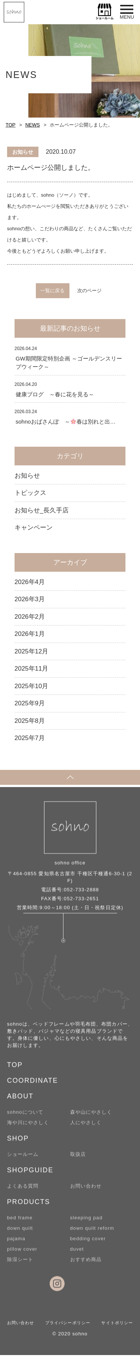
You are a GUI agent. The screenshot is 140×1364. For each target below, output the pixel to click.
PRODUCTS (28, 1205)
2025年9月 (30, 703)
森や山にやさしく (91, 1115)
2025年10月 (32, 686)
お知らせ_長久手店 (42, 510)
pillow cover (22, 1252)
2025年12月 (32, 651)
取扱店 (78, 1157)
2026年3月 (30, 599)
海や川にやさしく (28, 1126)
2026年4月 (30, 582)
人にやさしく (86, 1126)
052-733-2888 (81, 893)
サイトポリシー (117, 1326)
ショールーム (23, 1157)
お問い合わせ (86, 1189)
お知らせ (27, 475)
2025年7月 (30, 738)
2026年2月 (30, 616)
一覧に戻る (52, 290)
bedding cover (88, 1242)
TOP (11, 125)
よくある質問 (23, 1189)
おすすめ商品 (86, 1262)
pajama (16, 1242)
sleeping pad (86, 1221)
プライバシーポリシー (67, 1326)
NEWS (32, 125)
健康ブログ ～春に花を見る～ (55, 394)
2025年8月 (30, 720)
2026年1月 (30, 633)
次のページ (89, 290)
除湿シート (20, 1262)
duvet (77, 1252)
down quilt (20, 1231)
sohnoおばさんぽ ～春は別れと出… (66, 421)
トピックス (30, 492)
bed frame (19, 1221)
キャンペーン (34, 527)
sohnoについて (25, 1115)
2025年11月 (32, 668)
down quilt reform (92, 1231)
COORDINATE (32, 1083)
